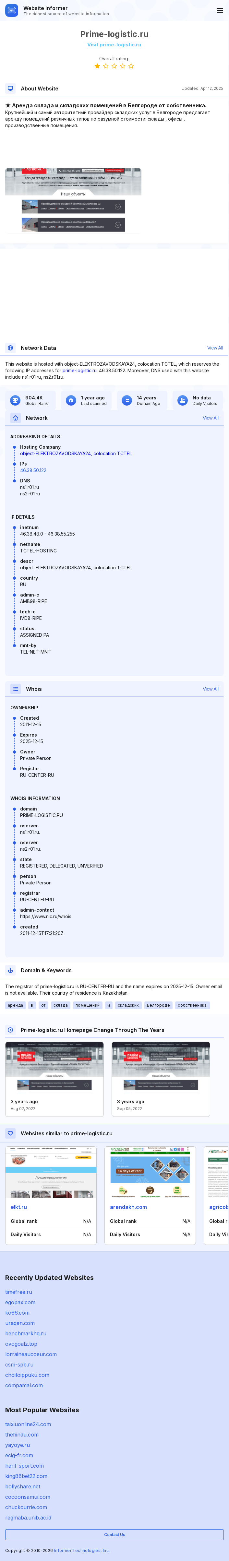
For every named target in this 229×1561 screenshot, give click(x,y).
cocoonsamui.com (27, 1497)
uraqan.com (20, 1323)
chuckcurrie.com (26, 1507)
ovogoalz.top (21, 1344)
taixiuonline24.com (28, 1424)
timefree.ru (18, 1292)
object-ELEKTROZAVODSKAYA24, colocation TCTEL (76, 453)
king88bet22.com (26, 1476)
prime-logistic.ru (80, 370)
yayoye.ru (17, 1445)
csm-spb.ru (19, 1364)
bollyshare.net (22, 1486)
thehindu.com (22, 1434)
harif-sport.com (24, 1465)
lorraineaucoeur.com (31, 1354)
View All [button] (215, 347)
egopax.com (20, 1302)
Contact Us (114, 1534)
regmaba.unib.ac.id (28, 1517)
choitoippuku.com (27, 1375)
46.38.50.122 (33, 470)
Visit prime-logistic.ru (114, 44)
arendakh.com (128, 1207)
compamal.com (24, 1385)
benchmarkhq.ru (25, 1333)
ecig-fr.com (19, 1455)
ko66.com (17, 1312)
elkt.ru (19, 1207)
